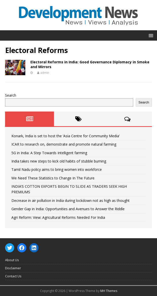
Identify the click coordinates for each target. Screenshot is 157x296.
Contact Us (13, 276)
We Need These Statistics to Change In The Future (52, 178)
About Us (12, 260)
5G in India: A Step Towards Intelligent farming (49, 152)
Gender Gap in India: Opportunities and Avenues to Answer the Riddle (68, 208)
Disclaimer (13, 268)
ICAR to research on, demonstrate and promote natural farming (63, 144)
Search (10, 95)
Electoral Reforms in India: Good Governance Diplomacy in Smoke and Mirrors (89, 64)
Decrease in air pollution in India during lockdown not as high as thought (70, 200)
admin (45, 72)
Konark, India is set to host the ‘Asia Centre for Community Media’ (65, 135)
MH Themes (108, 291)
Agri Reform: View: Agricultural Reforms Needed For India (58, 217)
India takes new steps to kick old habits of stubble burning (58, 161)
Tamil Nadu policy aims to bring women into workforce (56, 169)
